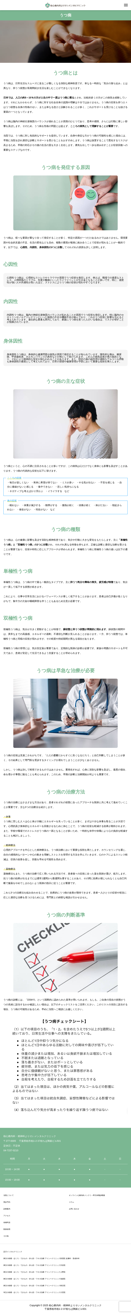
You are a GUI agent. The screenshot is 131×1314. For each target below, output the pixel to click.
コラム (71, 1202)
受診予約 (6, 1202)
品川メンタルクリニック (12, 1252)
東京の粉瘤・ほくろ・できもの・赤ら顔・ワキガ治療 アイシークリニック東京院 (34, 1286)
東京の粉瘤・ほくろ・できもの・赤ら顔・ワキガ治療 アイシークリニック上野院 (34, 1272)
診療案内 (6, 1209)
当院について (8, 1195)
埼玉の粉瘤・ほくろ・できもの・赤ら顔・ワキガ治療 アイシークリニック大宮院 (34, 1292)
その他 (6, 1236)
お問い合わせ (74, 1209)
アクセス (6, 1216)
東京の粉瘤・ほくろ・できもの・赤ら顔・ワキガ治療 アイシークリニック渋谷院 (34, 1265)
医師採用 (6, 1229)
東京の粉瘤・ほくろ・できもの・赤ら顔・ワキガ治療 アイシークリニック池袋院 (34, 1279)
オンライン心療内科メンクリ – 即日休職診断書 (87, 1195)
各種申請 (6, 1222)
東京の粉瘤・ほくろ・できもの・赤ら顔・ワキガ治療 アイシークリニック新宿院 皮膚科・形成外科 (41, 1258)
